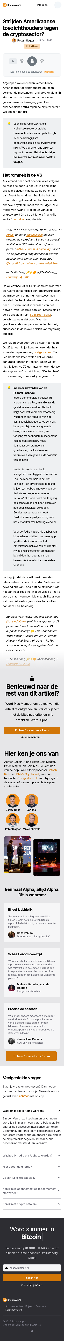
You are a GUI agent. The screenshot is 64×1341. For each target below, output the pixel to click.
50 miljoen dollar (40, 314)
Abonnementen (32, 737)
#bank (10, 234)
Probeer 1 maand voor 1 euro (32, 730)
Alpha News (32, 46)
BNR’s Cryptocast (27, 774)
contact (24, 1096)
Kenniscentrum (13, 1309)
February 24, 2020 (18, 277)
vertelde (18, 219)
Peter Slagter (25, 40)
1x (13, 61)
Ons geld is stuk (27, 778)
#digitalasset (34, 234)
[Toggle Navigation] (57, 5)
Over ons (41, 1306)
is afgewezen (42, 352)
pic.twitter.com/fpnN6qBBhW (39, 263)
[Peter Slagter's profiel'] (14, 40)
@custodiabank (16, 621)
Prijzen (29, 1306)
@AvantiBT (13, 263)
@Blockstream (25, 249)
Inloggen (42, 4)
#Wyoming (43, 249)
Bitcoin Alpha (19, 1321)
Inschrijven (32, 1277)
